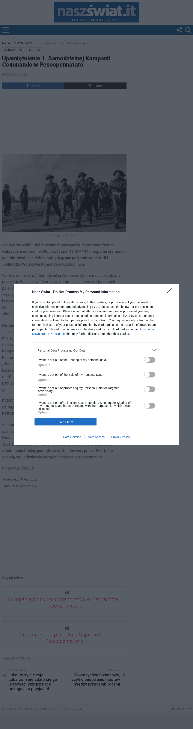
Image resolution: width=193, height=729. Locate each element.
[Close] (171, 292)
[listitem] (96, 350)
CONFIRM (65, 422)
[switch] (149, 360)
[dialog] (96, 364)
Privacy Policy (120, 437)
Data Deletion (72, 437)
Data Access (96, 437)
